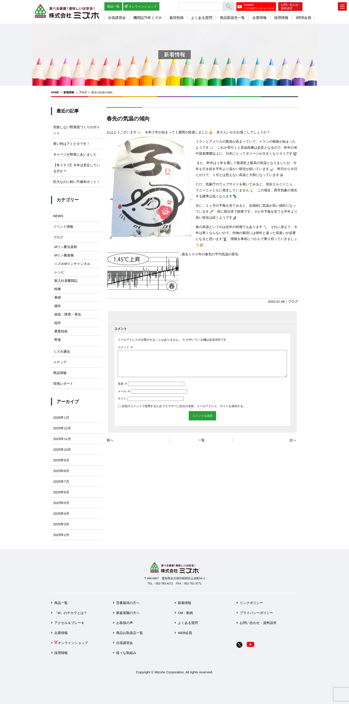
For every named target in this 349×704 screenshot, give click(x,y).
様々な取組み (126, 653)
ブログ (83, 92)
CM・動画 (185, 613)
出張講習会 (117, 18)
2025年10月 (62, 449)
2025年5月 (61, 503)
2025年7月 (61, 481)
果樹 (57, 297)
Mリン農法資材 (65, 247)
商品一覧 (113, 6)
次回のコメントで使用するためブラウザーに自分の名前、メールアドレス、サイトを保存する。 (184, 411)
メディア (60, 362)
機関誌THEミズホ (147, 18)
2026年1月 (61, 417)
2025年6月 (61, 492)
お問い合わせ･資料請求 (290, 6)
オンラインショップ (143, 6)
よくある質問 (201, 18)
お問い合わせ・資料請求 (258, 623)
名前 (122, 389)
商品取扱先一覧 (232, 18)
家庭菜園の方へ (128, 613)
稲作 (57, 323)
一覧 (201, 445)
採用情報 (281, 18)
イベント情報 (63, 226)
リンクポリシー (251, 603)
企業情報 (259, 18)
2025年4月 (61, 513)
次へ (292, 445)
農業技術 (61, 331)
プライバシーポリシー (256, 613)
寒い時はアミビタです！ (71, 144)
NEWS (58, 216)
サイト (122, 404)
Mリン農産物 (64, 255)
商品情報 (60, 373)
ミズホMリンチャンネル (72, 264)
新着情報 (68, 92)
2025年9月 (61, 460)
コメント (125, 347)
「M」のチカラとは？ (70, 613)
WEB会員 (303, 18)
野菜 (57, 340)
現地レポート (63, 383)
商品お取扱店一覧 (129, 633)
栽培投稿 (176, 18)
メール (124, 396)
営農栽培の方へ (128, 603)
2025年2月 (61, 535)
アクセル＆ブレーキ (69, 623)
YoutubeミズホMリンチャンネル (259, 6)
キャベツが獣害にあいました (75, 154)
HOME (55, 92)
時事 (57, 289)
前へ (110, 445)
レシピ (59, 272)
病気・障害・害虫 (67, 314)
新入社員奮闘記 (66, 280)
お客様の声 (124, 623)
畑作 (57, 306)
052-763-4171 (164, 583)
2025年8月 (61, 471)
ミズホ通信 (61, 351)
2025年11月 (62, 439)
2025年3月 (61, 524)
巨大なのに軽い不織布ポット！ (76, 182)
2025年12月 (62, 428)
